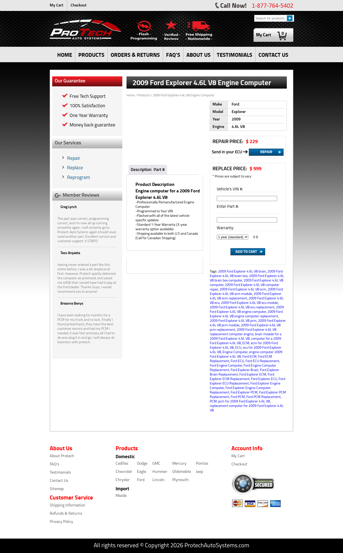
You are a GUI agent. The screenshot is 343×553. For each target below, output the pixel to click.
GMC (156, 464)
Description (141, 170)
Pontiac (202, 464)
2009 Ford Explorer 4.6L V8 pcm (233, 321)
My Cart (56, 5)
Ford (140, 480)
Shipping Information (67, 505)
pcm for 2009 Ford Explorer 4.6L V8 (244, 401)
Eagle (141, 472)
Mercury (179, 464)
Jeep (199, 472)
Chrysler (123, 480)
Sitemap (57, 489)
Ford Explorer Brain (244, 370)
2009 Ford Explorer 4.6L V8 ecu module (249, 303)
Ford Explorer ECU (264, 379)
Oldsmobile (181, 472)
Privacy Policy (61, 522)
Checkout (78, 5)
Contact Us (59, 481)
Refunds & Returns (66, 514)
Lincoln (158, 480)
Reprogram (78, 177)
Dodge (142, 464)
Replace (75, 168)
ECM (245, 343)
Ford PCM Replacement (263, 397)
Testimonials (60, 473)
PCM (213, 401)
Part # (159, 170)
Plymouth (180, 480)
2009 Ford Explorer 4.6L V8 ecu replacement (242, 307)
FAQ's (54, 464)
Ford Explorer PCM (244, 392)
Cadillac (122, 464)
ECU (238, 348)
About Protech (62, 456)
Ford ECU (237, 361)
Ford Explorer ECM (252, 375)
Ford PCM (238, 397)
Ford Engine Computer (226, 366)
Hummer (159, 472)
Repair (73, 158)
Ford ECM (249, 357)
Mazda (121, 496)
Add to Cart (246, 251)
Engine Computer (235, 352)
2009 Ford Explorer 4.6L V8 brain (242, 272)
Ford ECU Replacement (262, 361)
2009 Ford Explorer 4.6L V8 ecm (242, 289)
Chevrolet (124, 472)
